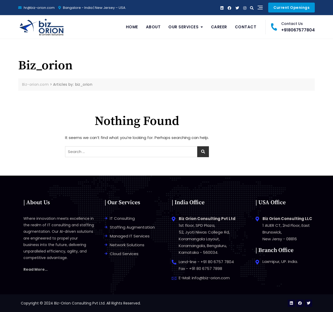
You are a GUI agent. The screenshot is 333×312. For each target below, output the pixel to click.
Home (132, 27)
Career (219, 27)
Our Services (183, 27)
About (153, 27)
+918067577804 (293, 27)
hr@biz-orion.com (36, 7)
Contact (246, 27)
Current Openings (291, 7)
